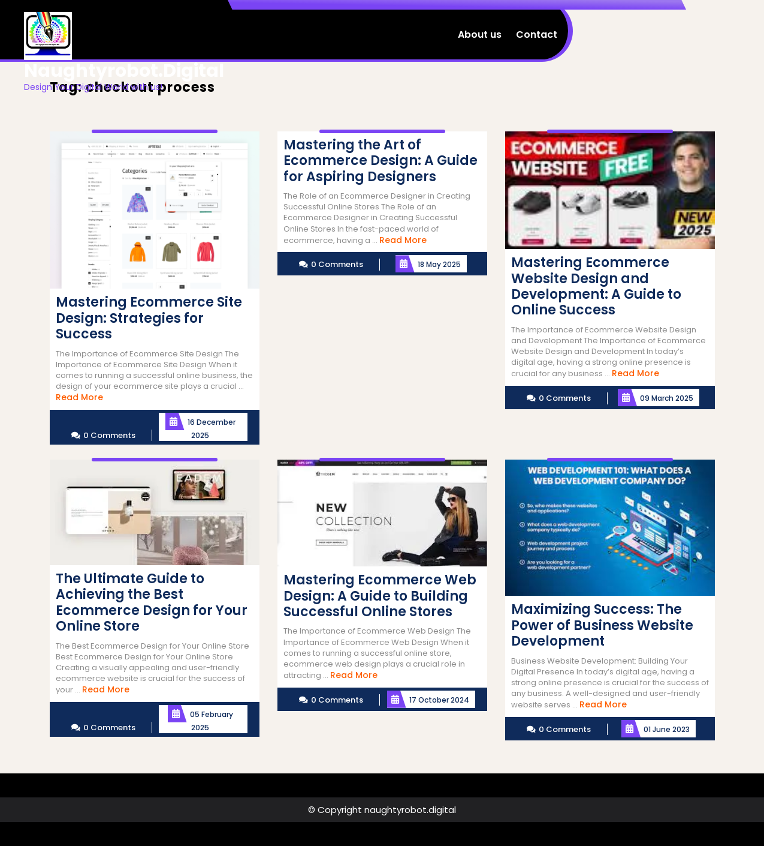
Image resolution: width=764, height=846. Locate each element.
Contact (536, 34)
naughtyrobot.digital (124, 70)
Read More (79, 397)
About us (480, 34)
